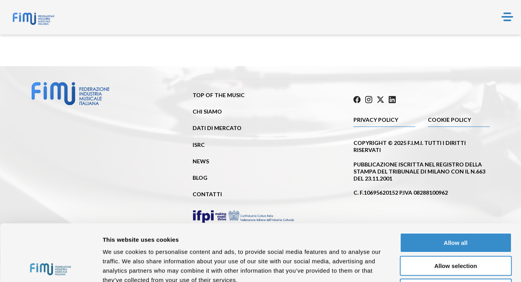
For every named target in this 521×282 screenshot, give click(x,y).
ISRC (199, 144)
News (201, 161)
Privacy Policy (375, 119)
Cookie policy (449, 119)
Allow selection (455, 209)
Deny (456, 232)
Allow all (456, 186)
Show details (411, 266)
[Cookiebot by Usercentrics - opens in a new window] (50, 267)
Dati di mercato (217, 128)
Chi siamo (207, 111)
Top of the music (219, 95)
